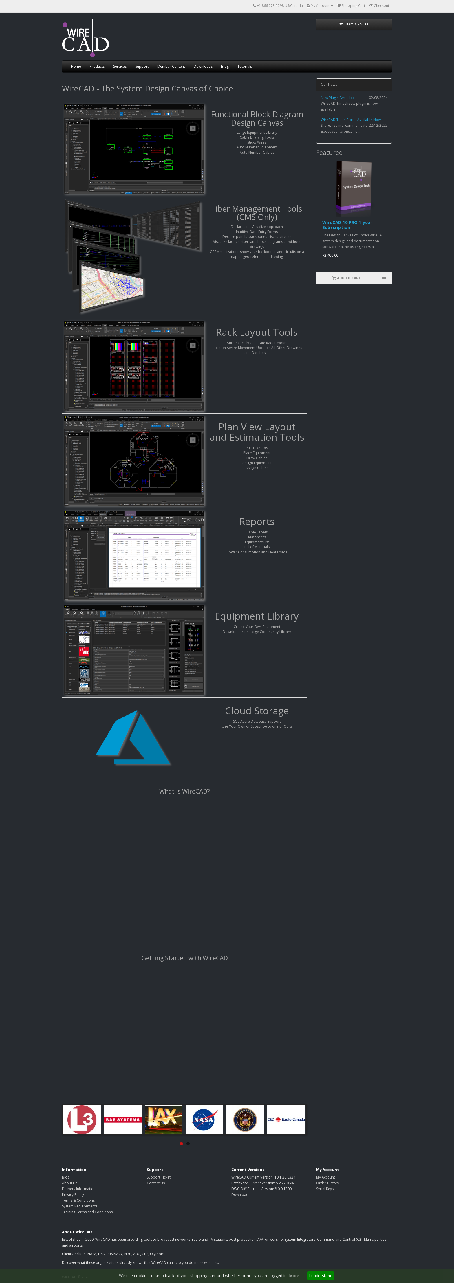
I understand (320, 1275)
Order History (327, 1183)
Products (97, 66)
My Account (325, 1177)
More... (295, 1275)
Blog (225, 66)
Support (142, 66)
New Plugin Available (338, 97)
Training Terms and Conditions (87, 1211)
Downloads (203, 66)
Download (239, 1194)
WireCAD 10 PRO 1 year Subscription (347, 224)
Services (120, 66)
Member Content (171, 66)
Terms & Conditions (78, 1200)
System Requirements (79, 1206)
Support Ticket (159, 1177)
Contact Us (156, 1183)
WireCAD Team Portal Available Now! (351, 119)
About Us (69, 1183)
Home (76, 66)
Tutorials (244, 66)
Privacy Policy (73, 1194)
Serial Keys (325, 1188)
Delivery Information (79, 1188)
